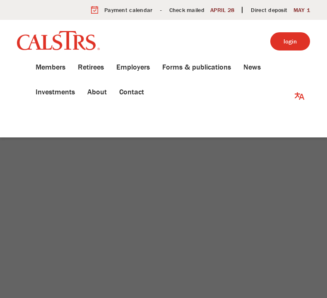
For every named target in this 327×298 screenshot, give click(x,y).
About (84, 91)
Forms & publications (184, 67)
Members (38, 67)
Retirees (78, 67)
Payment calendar (128, 10)
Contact (119, 91)
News (239, 67)
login (290, 41)
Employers (120, 67)
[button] (299, 79)
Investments (43, 91)
